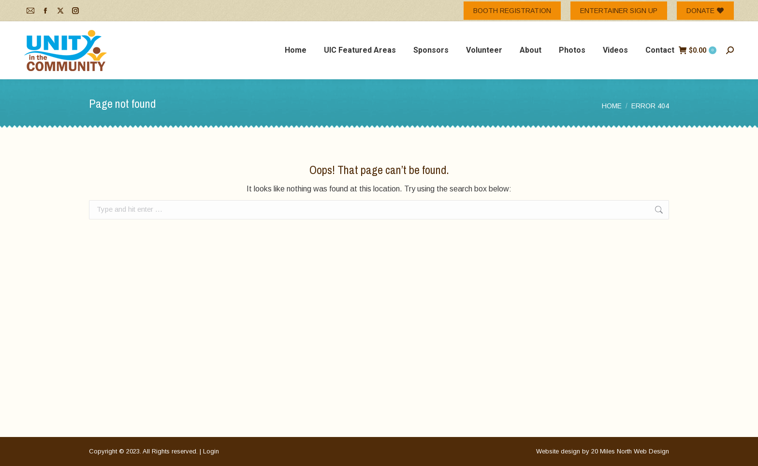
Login (211, 451)
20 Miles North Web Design (630, 451)
